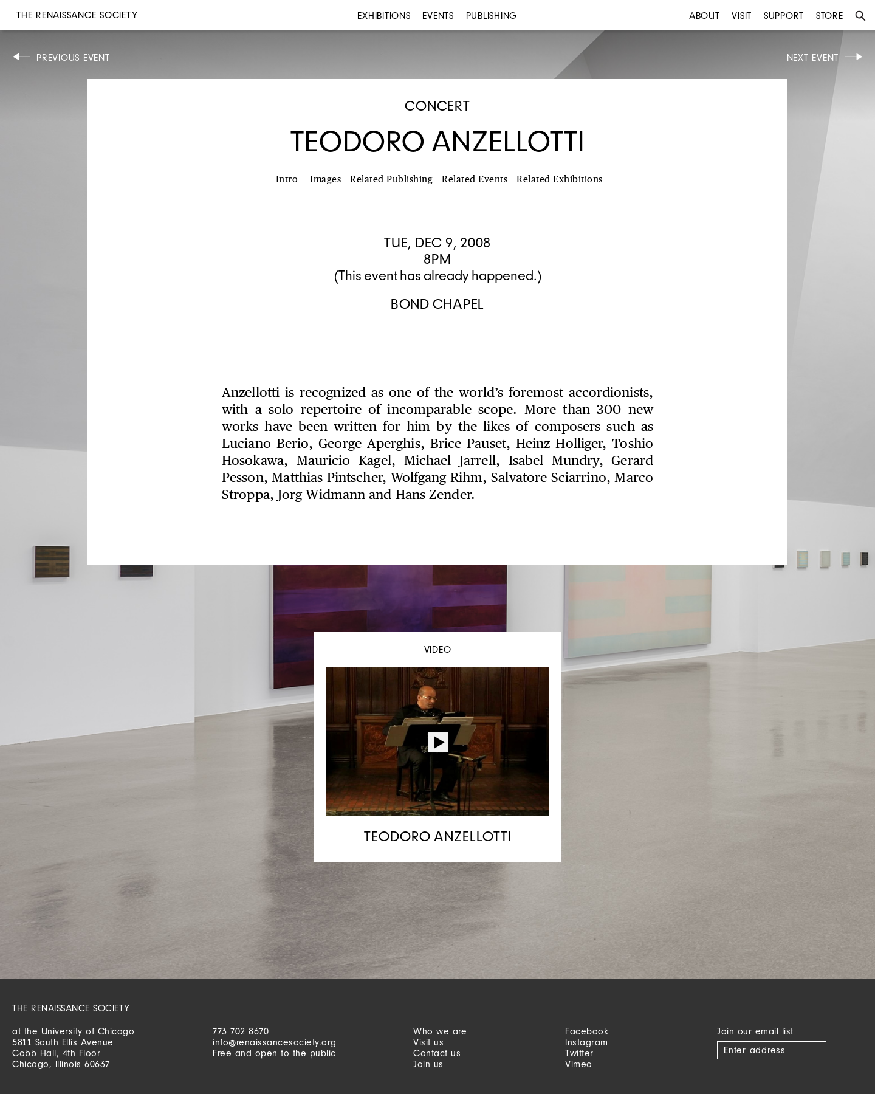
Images (325, 179)
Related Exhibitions (559, 179)
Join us (428, 1064)
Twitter (579, 1053)
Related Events (474, 179)
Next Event (813, 57)
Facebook (586, 1031)
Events (438, 15)
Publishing (492, 15)
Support (784, 15)
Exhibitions (383, 15)
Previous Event (73, 57)
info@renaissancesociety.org (275, 1042)
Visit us (428, 1042)
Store (829, 15)
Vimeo (578, 1064)
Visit (742, 15)
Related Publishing (391, 179)
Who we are (440, 1031)
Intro (287, 179)
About (704, 15)
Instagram (586, 1042)
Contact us (437, 1053)
